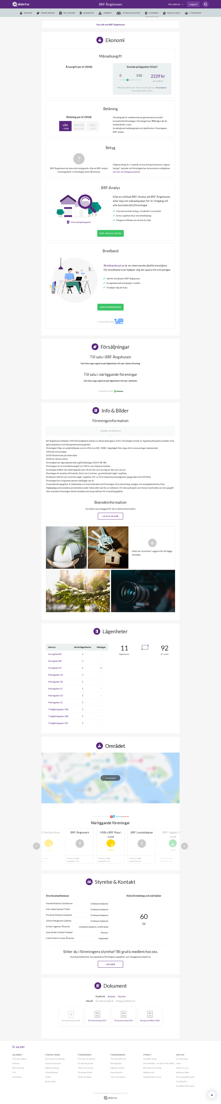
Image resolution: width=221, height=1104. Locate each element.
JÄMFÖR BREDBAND (110, 307)
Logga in (193, 4)
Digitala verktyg (52, 1068)
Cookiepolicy (181, 1081)
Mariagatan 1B (55, 681)
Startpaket (17, 1077)
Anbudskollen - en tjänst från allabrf (158, 1063)
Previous (36, 846)
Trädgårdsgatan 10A (58, 709)
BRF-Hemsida (18, 1068)
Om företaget (182, 1059)
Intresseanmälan (118, 1077)
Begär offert (50, 1081)
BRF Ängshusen (110, 4)
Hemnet (16, 1063)
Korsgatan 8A (55, 654)
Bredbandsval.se (114, 265)
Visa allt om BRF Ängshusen (110, 24)
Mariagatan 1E (55, 702)
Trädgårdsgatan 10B (58, 716)
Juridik (48, 1077)
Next (184, 846)
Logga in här (111, 516)
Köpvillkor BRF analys (185, 1086)
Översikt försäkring (86, 1059)
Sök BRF (18, 1047)
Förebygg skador (85, 1072)
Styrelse (122, 996)
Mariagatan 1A (55, 674)
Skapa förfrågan (85, 1077)
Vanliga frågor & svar (152, 1077)
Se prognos (161, 87)
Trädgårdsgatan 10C (58, 723)
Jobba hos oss (182, 1068)
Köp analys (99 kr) (110, 233)
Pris (14, 1072)
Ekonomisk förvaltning (55, 1059)
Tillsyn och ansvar (85, 1068)
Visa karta (110, 778)
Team (178, 1063)
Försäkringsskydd (85, 1063)
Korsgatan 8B (55, 661)
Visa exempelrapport (81, 222)
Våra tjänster (174, 4)
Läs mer (110, 964)
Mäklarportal (148, 1072)
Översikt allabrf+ (19, 1059)
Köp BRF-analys (150, 1059)
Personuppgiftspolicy (185, 1077)
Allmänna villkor (182, 1072)
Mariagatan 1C (55, 688)
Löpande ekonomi (53, 1063)
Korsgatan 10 (54, 667)
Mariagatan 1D (55, 695)
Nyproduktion (117, 1072)
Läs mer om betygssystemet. (126, 171)
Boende (111, 996)
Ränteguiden (116, 1063)
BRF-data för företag (152, 1068)
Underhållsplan (51, 1072)
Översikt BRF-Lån (118, 1059)
